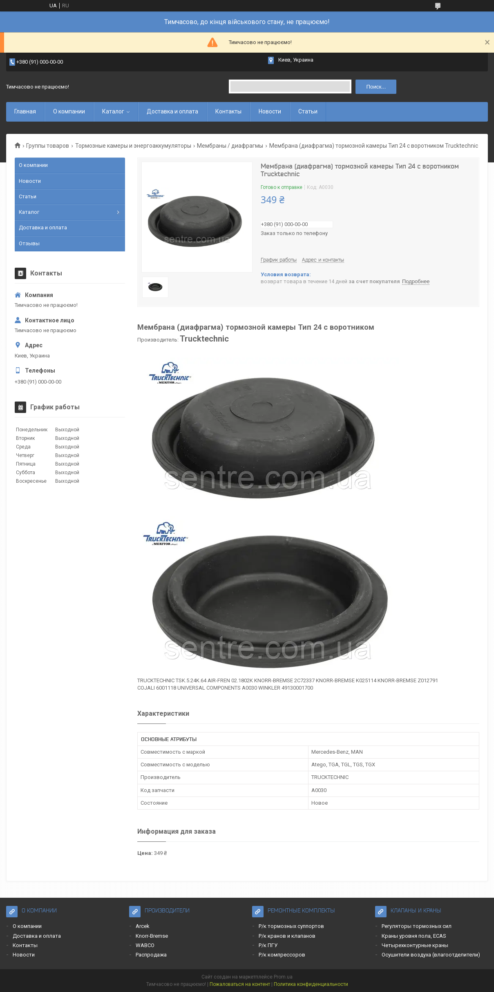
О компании (69, 111)
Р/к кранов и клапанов (287, 936)
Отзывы (29, 243)
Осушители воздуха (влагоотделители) (431, 955)
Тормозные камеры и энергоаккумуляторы (133, 145)
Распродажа (151, 955)
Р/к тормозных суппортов (291, 926)
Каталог (113, 111)
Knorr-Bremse (152, 936)
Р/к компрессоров (282, 955)
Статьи (307, 111)
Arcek (143, 926)
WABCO (145, 945)
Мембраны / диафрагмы (230, 145)
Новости (270, 111)
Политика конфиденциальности (311, 984)
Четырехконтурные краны (415, 945)
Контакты (228, 111)
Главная (25, 111)
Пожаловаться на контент (240, 984)
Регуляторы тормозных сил (417, 926)
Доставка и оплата (172, 111)
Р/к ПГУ (268, 945)
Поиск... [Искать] (376, 87)
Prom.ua (283, 977)
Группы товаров (47, 145)
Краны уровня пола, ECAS (414, 936)
